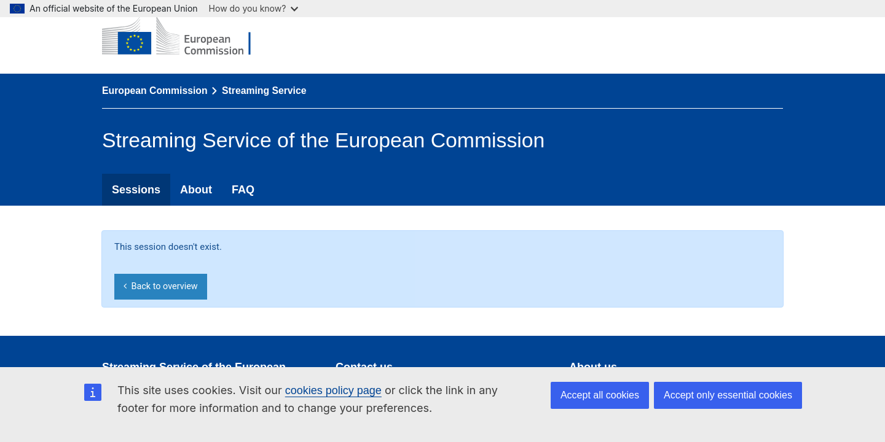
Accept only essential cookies (728, 395)
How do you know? (254, 8)
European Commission (155, 90)
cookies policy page (333, 390)
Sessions (136, 190)
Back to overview (160, 286)
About (196, 190)
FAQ (243, 190)
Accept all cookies (599, 395)
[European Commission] (185, 37)
